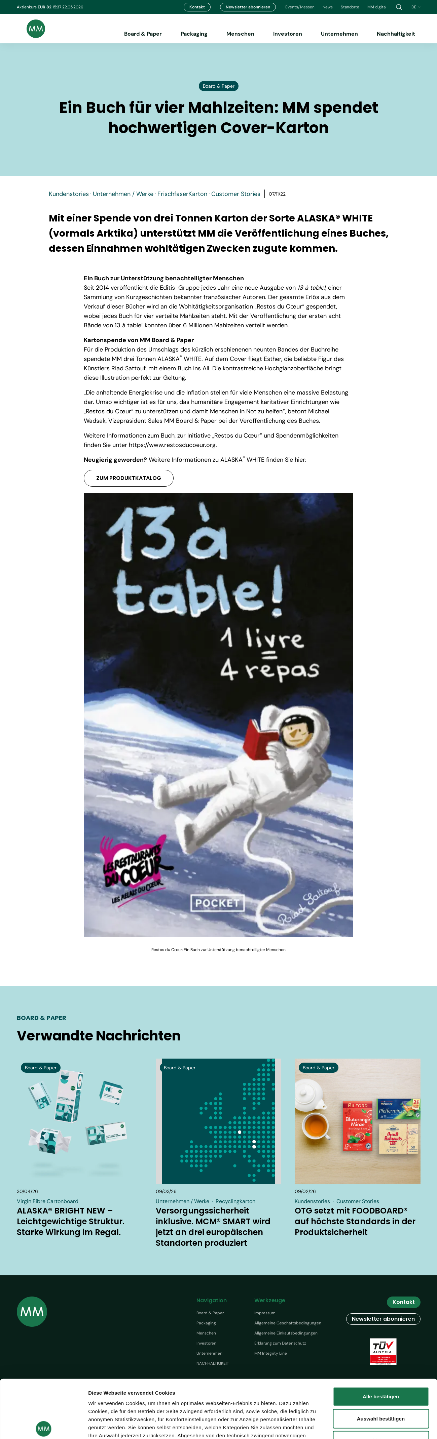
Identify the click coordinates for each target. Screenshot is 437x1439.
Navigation (211, 1300)
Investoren (287, 33)
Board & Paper (143, 33)
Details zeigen (390, 1426)
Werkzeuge (269, 1300)
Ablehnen (380, 1380)
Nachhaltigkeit (396, 33)
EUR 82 (45, 7)
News (328, 7)
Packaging (194, 33)
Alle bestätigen (381, 1336)
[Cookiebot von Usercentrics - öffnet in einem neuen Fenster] (43, 1426)
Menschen (240, 33)
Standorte (350, 7)
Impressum (265, 1313)
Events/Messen (300, 7)
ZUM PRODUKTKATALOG (128, 478)
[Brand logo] (31, 28)
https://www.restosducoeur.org (172, 445)
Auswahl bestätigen (381, 1358)
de (416, 7)
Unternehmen (339, 33)
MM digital (377, 7)
